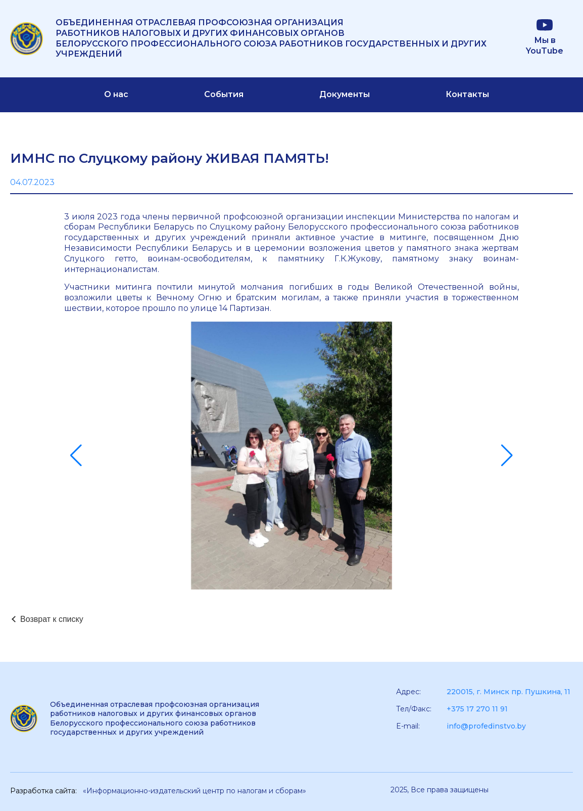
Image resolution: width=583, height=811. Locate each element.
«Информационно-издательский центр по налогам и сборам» (194, 790)
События (224, 94)
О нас (116, 94)
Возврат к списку (51, 619)
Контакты (467, 94)
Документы (344, 94)
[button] (76, 455)
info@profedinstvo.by (486, 726)
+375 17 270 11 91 (477, 708)
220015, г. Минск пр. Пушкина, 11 (508, 691)
